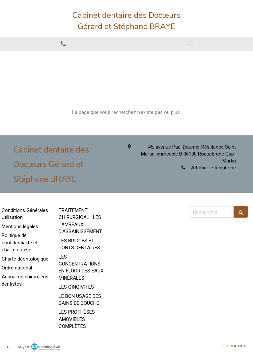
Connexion (234, 346)
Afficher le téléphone (213, 168)
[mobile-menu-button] (189, 44)
